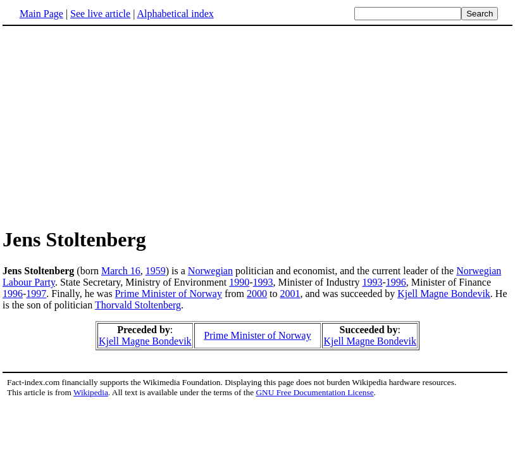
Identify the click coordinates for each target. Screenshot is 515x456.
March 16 (120, 270)
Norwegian (210, 270)
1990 (239, 282)
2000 (257, 293)
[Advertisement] (257, 126)
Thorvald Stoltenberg (138, 305)
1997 (36, 293)
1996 (396, 282)
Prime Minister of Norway (168, 293)
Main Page (41, 13)
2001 (290, 293)
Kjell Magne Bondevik (443, 293)
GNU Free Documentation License (314, 392)
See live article (100, 13)
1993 (263, 282)
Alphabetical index (175, 13)
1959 (156, 270)
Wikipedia (90, 392)
